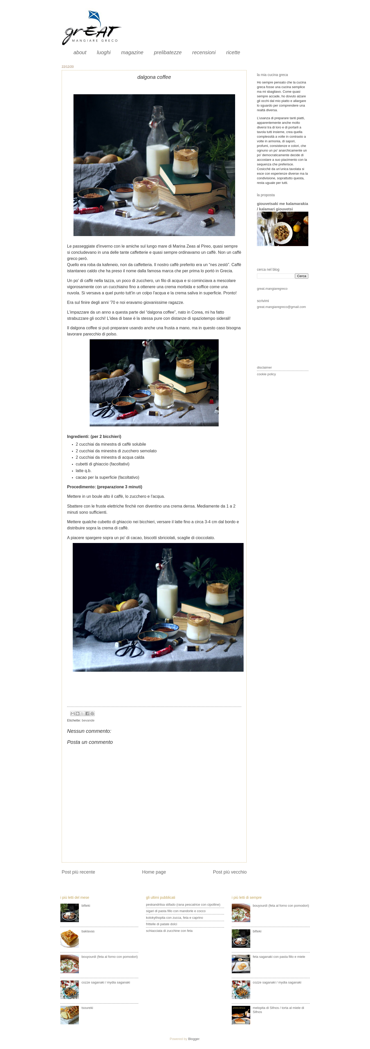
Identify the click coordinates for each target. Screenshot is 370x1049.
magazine (132, 52)
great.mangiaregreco (272, 289)
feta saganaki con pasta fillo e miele (279, 957)
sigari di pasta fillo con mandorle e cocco (176, 911)
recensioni (204, 52)
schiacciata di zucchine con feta (169, 931)
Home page (154, 872)
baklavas (88, 931)
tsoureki (87, 1008)
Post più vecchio (230, 872)
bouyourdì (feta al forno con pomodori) (109, 957)
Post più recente (78, 872)
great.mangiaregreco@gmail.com (281, 307)
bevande (88, 720)
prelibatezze (168, 52)
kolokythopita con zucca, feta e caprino (174, 918)
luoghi (103, 52)
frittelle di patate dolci (161, 924)
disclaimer (264, 367)
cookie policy (266, 374)
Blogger (193, 1039)
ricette (233, 52)
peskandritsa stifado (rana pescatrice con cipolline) (183, 904)
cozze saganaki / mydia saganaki (105, 982)
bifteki (85, 905)
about (79, 52)
